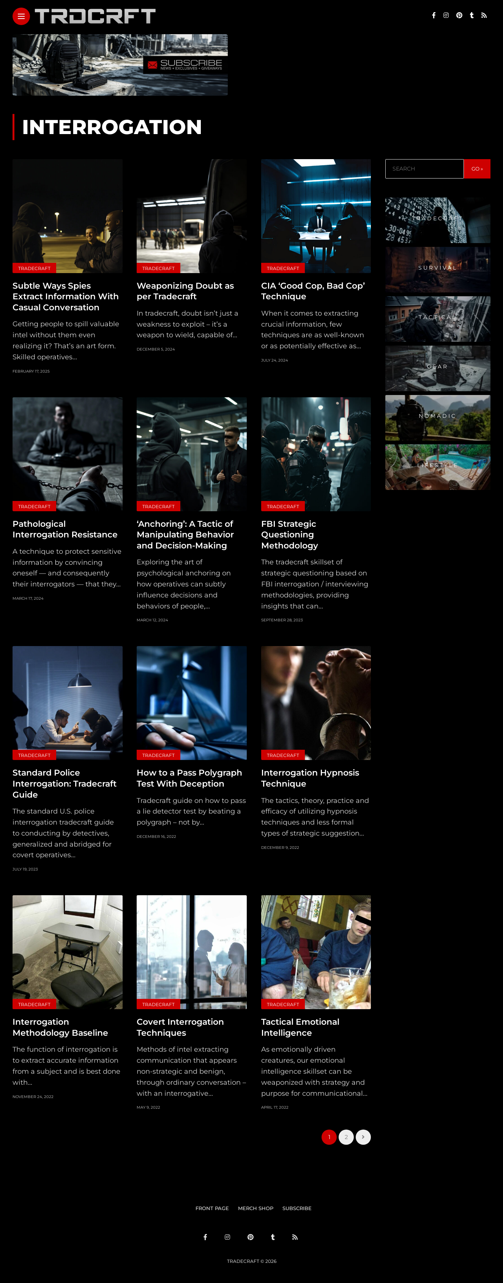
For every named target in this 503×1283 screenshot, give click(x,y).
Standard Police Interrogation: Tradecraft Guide (65, 784)
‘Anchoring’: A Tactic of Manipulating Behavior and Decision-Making (185, 535)
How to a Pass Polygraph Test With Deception (189, 778)
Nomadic (438, 415)
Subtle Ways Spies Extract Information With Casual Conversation (66, 297)
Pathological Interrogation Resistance (65, 529)
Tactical (438, 317)
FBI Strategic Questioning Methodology (289, 535)
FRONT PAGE (212, 1208)
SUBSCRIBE (297, 1208)
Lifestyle (438, 465)
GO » (477, 169)
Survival (437, 267)
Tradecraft (34, 268)
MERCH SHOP (255, 1208)
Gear (437, 366)
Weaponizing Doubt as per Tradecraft (185, 291)
